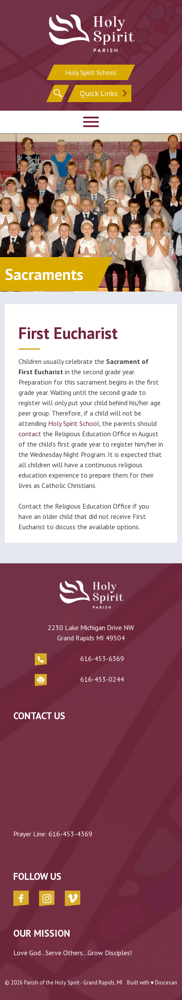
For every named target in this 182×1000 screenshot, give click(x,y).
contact (30, 433)
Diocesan (166, 982)
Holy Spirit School (90, 72)
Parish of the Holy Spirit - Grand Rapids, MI (73, 982)
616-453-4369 (70, 833)
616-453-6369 (102, 658)
